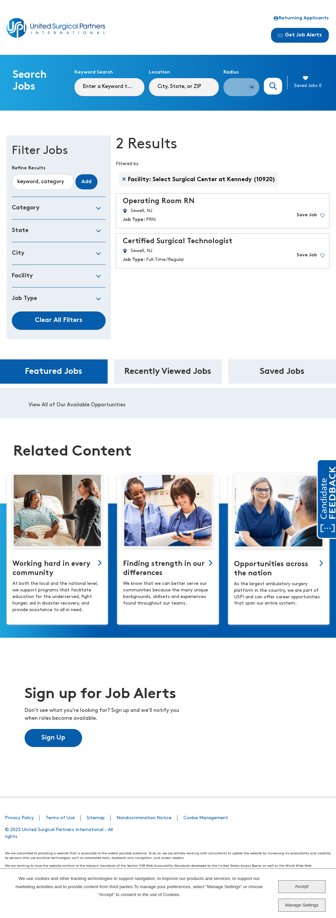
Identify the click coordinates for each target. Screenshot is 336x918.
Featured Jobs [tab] (53, 371)
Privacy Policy (19, 818)
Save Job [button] (307, 215)
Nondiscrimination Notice (144, 818)
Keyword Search (93, 72)
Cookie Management (205, 818)
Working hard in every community (51, 568)
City (18, 253)
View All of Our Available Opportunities (77, 405)
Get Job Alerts (300, 35)
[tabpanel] (168, 403)
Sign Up (53, 738)
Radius (231, 72)
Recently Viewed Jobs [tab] (167, 371)
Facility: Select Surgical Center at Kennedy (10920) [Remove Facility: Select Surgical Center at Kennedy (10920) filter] (201, 180)
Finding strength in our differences (163, 568)
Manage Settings (301, 905)
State (20, 230)
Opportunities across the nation (271, 569)
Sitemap (96, 818)
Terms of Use (60, 818)
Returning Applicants (301, 18)
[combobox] (184, 87)
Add (86, 181)
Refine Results (29, 168)
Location (159, 72)
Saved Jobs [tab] (282, 371)
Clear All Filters (58, 320)
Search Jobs (273, 86)
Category (25, 208)
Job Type (24, 298)
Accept (301, 886)
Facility (22, 276)
